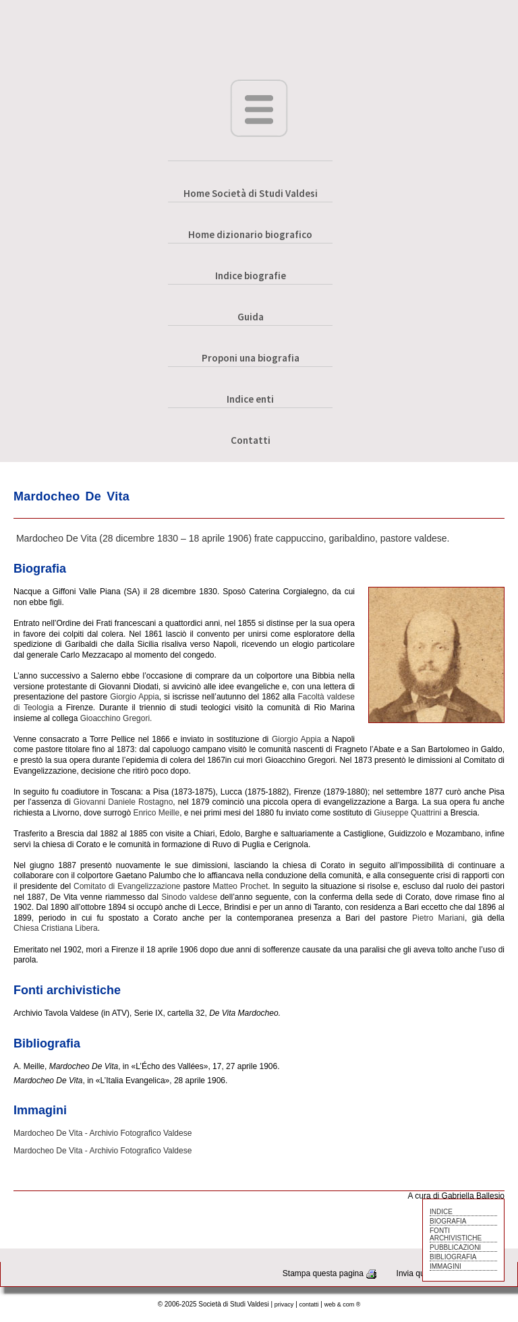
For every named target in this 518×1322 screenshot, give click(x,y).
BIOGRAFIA (448, 1221)
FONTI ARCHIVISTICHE (456, 1234)
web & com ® (342, 1304)
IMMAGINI (445, 1266)
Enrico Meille (156, 812)
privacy (284, 1304)
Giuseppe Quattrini (407, 812)
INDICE (441, 1211)
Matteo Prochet (240, 886)
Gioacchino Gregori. (116, 718)
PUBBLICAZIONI (455, 1247)
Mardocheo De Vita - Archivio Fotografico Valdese (102, 1133)
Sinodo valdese (189, 897)
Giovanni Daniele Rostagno (123, 802)
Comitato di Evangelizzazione (127, 886)
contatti (309, 1304)
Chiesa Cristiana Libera (55, 928)
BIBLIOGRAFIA (453, 1257)
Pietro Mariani (438, 918)
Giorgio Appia (134, 696)
